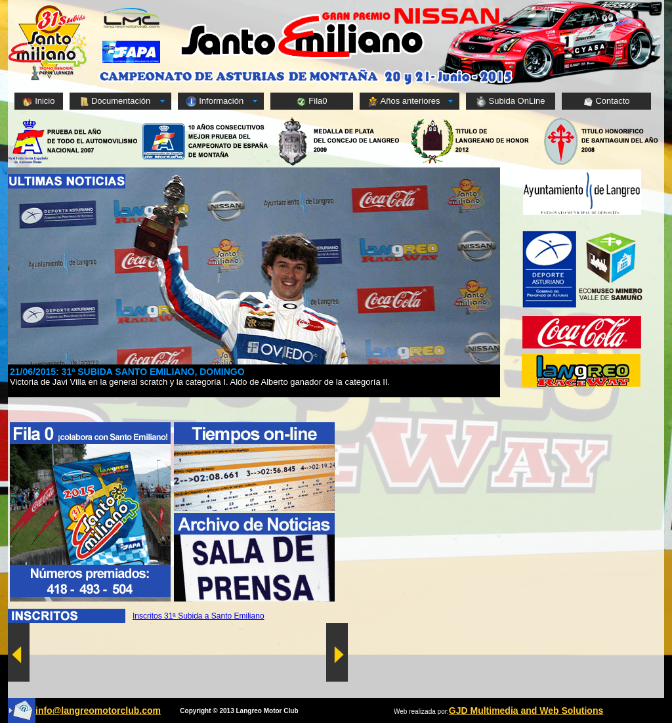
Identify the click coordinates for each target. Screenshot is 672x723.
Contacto (606, 101)
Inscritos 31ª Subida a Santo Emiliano (198, 616)
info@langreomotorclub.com (98, 710)
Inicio (38, 101)
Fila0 (311, 101)
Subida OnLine (510, 101)
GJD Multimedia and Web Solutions (526, 710)
